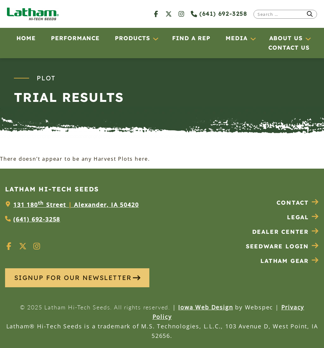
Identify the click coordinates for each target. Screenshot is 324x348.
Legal (303, 217)
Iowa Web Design (205, 307)
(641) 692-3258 (219, 13)
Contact (298, 202)
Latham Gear (284, 260)
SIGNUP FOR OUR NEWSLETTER (77, 278)
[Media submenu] (252, 38)
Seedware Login (282, 246)
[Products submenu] (155, 38)
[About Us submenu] (307, 38)
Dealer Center (285, 231)
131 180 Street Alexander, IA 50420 (76, 204)
